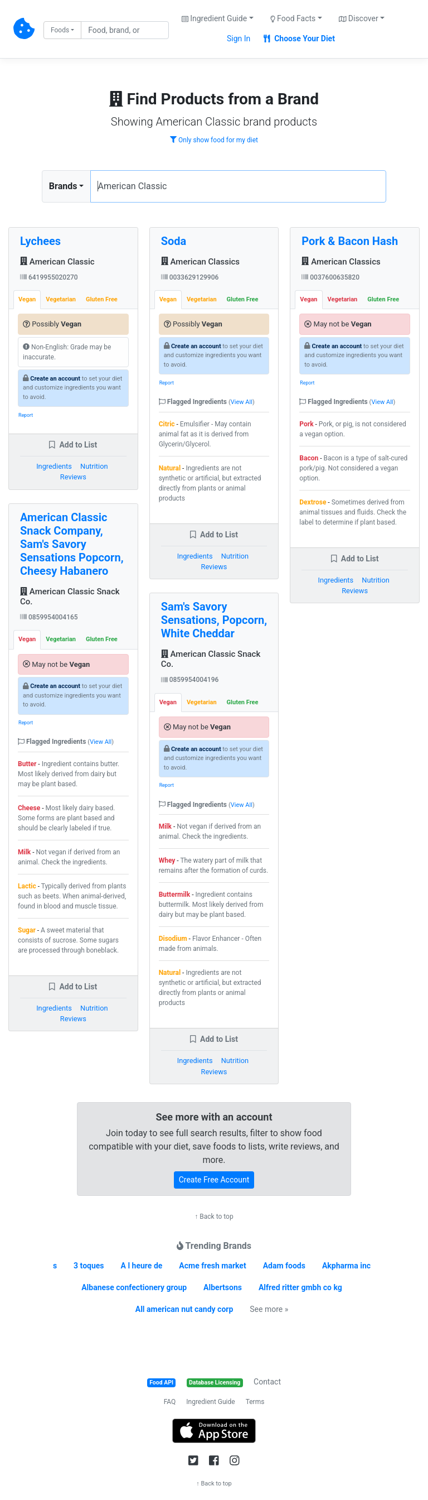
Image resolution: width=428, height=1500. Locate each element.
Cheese (29, 808)
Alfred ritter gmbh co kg (300, 1287)
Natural (170, 468)
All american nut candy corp (184, 1309)
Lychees (40, 241)
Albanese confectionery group (134, 1287)
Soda (174, 241)
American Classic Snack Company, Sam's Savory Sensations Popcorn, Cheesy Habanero (72, 544)
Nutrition (94, 466)
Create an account (55, 378)
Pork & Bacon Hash (349, 241)
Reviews (73, 477)
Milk (24, 852)
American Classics (200, 262)
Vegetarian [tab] (61, 299)
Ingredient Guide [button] (214, 18)
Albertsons (222, 1287)
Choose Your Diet (299, 38)
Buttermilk (175, 894)
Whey (167, 860)
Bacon (308, 458)
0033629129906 (190, 277)
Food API (161, 1382)
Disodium (173, 939)
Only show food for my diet (214, 140)
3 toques (89, 1265)
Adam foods (284, 1265)
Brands (63, 186)
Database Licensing (214, 1382)
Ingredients (54, 466)
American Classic (57, 262)
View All (100, 742)
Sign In (238, 38)
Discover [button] (358, 18)
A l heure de (142, 1265)
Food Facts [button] (293, 18)
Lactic (27, 886)
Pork (306, 424)
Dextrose (312, 502)
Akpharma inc (346, 1265)
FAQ (170, 1402)
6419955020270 (49, 277)
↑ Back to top (213, 1216)
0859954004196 (190, 680)
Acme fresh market (212, 1265)
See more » (269, 1309)
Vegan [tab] (27, 299)
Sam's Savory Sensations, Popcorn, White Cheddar (214, 620)
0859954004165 (49, 617)
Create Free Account (214, 1179)
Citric (167, 424)
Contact (267, 1381)
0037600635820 (330, 277)
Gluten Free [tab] (102, 299)
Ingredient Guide (210, 1402)
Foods (60, 30)
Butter (27, 764)
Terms (255, 1402)
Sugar (27, 930)
